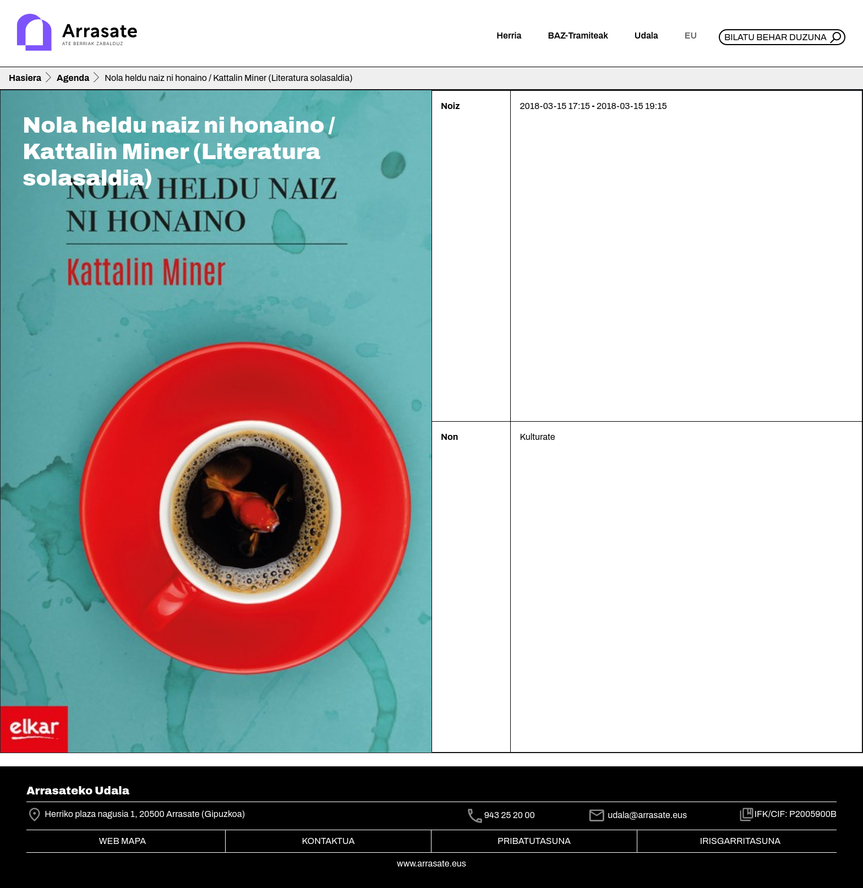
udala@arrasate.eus (637, 815)
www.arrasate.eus (431, 863)
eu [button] (691, 35)
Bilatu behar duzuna (775, 37)
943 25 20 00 (509, 815)
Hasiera (25, 78)
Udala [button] (646, 35)
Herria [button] (508, 35)
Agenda (73, 78)
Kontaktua (328, 841)
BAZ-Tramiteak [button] (578, 35)
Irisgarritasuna (740, 841)
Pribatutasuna (534, 841)
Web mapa (122, 841)
